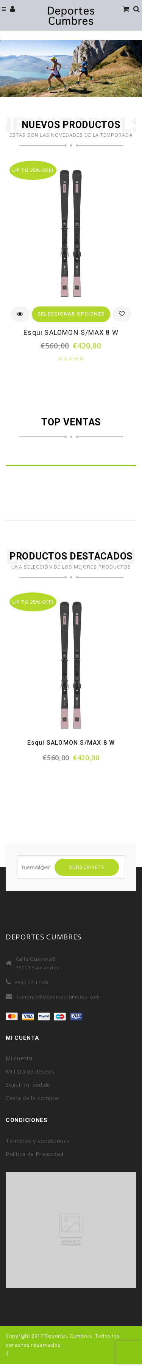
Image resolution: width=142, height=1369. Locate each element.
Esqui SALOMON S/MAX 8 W (71, 332)
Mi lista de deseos (30, 1071)
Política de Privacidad (34, 1154)
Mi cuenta (19, 1058)
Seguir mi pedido (28, 1084)
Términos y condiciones (38, 1140)
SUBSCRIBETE (87, 867)
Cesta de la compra (32, 1098)
